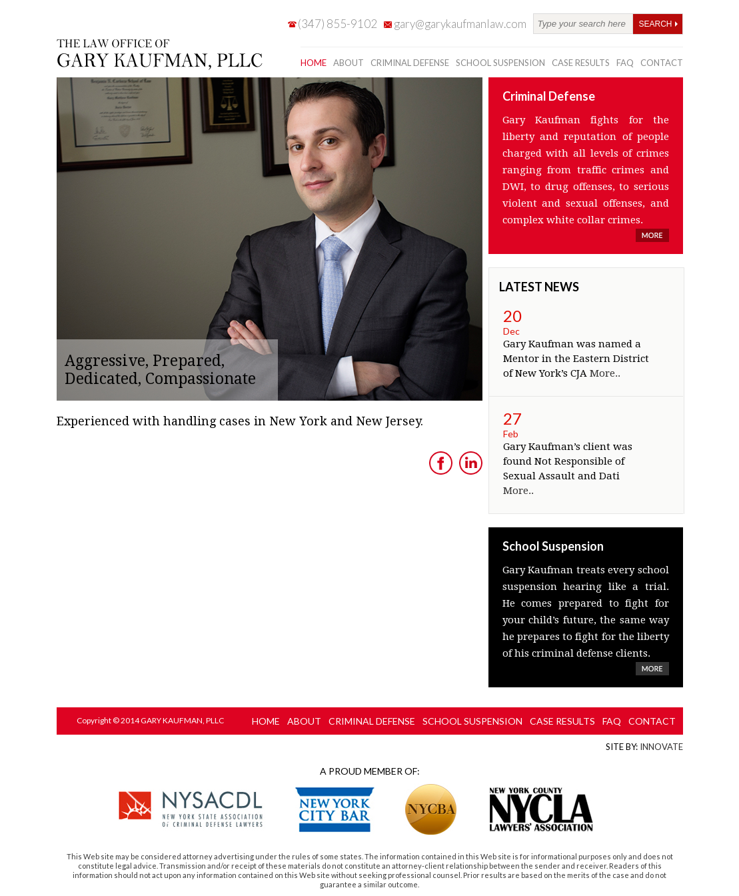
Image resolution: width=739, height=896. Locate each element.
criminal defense (409, 62)
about (348, 62)
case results (581, 62)
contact (661, 62)
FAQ (625, 62)
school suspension (500, 62)
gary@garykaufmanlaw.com (460, 24)
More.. (605, 373)
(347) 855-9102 (337, 24)
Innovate (661, 746)
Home (314, 62)
